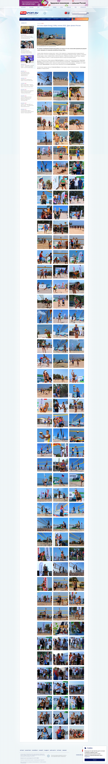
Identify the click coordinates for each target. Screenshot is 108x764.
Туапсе (61, 7)
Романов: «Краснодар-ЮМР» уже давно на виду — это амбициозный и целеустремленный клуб (27, 105)
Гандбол (46, 750)
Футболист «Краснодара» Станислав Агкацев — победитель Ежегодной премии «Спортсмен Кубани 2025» (27, 66)
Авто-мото (53, 750)
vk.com (66, 13)
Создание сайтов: (79, 754)
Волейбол (35, 750)
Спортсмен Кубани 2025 (82, 19)
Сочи (38, 7)
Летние (59, 750)
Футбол (22, 750)
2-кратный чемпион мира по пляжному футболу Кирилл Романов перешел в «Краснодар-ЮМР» (27, 111)
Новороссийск (46, 7)
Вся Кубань (23, 7)
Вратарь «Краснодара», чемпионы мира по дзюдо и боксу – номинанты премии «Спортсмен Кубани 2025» (27, 85)
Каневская (69, 7)
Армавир (54, 7)
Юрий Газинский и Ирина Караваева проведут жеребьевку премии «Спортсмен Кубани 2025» (27, 91)
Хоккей (41, 750)
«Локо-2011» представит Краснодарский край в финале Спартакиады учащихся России (26, 51)
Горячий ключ (83, 7)
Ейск (76, 7)
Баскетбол (28, 750)
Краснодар (31, 7)
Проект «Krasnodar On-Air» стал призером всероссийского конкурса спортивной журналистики (27, 37)
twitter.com (68, 13)
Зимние (64, 750)
